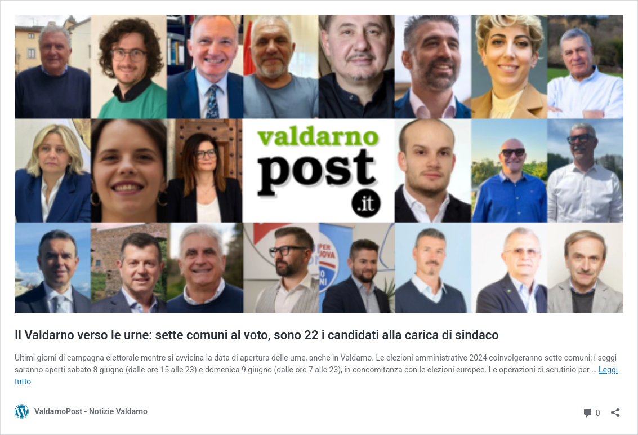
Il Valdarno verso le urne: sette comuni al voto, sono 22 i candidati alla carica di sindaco (257, 335)
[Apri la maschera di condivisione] (615, 409)
